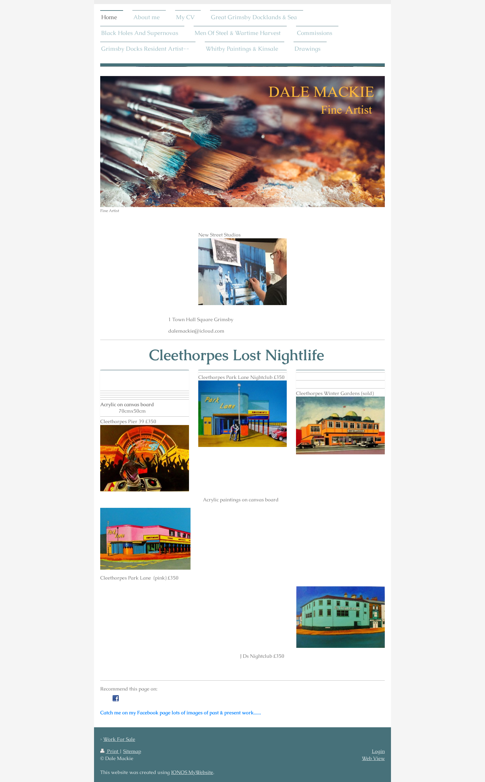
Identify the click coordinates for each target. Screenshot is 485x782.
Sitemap (132, 751)
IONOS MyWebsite (192, 772)
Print (109, 751)
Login (378, 751)
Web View (373, 758)
